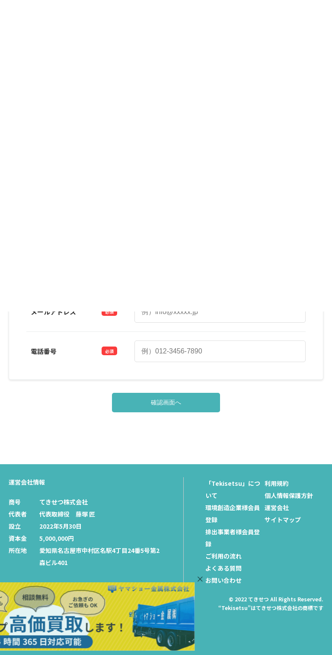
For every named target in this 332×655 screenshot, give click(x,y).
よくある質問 (223, 568)
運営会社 (277, 507)
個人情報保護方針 (289, 495)
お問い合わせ (223, 580)
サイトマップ (283, 519)
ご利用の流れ (223, 556)
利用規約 (277, 483)
